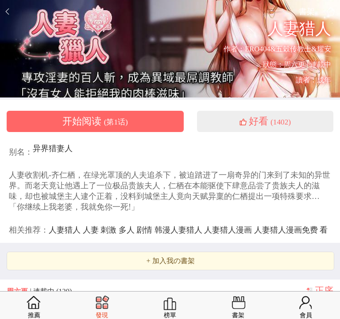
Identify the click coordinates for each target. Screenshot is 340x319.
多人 (128, 230)
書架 (307, 11)
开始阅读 (95, 121)
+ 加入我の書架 (170, 261)
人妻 (92, 230)
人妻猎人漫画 (229, 230)
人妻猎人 (66, 230)
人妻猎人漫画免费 (287, 230)
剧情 (145, 230)
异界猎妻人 (53, 148)
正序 (324, 290)
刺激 (109, 230)
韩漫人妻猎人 (180, 230)
